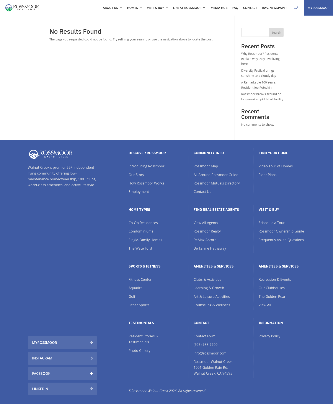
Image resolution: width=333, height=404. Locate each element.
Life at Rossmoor (187, 8)
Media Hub (219, 8)
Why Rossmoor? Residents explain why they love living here (260, 58)
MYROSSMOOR (319, 8)
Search (276, 32)
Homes (132, 8)
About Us (110, 8)
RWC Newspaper (274, 8)
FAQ (235, 8)
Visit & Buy (155, 8)
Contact (250, 8)
